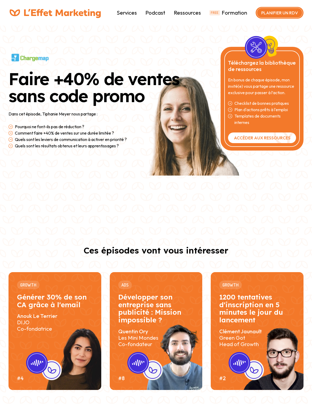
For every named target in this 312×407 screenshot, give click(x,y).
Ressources (187, 12)
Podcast (155, 12)
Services (127, 12)
